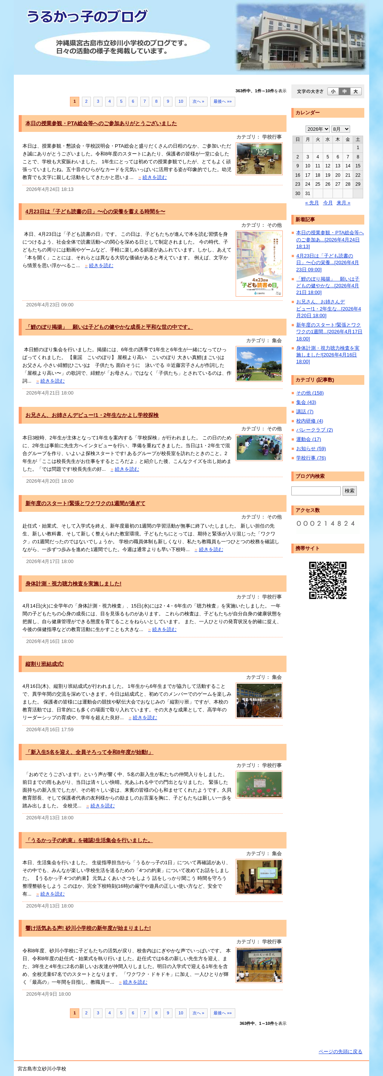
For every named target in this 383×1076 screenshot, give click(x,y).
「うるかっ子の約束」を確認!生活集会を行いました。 (89, 840)
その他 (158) (310, 393)
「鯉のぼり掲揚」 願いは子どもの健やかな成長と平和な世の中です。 (109, 327)
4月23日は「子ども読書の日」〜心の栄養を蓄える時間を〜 (95, 211)
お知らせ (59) (311, 448)
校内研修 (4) (309, 421)
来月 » (343, 202)
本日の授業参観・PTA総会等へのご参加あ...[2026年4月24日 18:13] (330, 239)
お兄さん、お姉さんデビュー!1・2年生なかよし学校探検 (92, 415)
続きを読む (152, 177)
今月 (328, 202)
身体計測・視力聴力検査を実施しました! (73, 584)
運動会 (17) (308, 439)
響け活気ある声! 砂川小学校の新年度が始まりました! (88, 928)
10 (180, 101)
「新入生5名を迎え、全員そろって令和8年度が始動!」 (89, 752)
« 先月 (312, 202)
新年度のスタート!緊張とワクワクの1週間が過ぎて (85, 503)
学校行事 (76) (311, 458)
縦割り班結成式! (44, 664)
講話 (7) (304, 411)
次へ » (198, 101)
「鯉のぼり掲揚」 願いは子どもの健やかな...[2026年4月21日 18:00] (327, 286)
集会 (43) (306, 402)
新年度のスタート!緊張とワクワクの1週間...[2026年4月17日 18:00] (329, 331)
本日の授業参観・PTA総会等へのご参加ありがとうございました (101, 123)
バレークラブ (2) (314, 430)
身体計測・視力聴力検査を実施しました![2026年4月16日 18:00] (327, 355)
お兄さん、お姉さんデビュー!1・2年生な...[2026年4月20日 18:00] (328, 308)
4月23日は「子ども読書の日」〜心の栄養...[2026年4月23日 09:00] (327, 262)
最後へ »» (223, 101)
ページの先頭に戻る (340, 1051)
